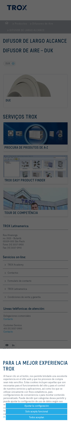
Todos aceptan (36, 417)
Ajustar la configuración (36, 405)
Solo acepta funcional (36, 411)
